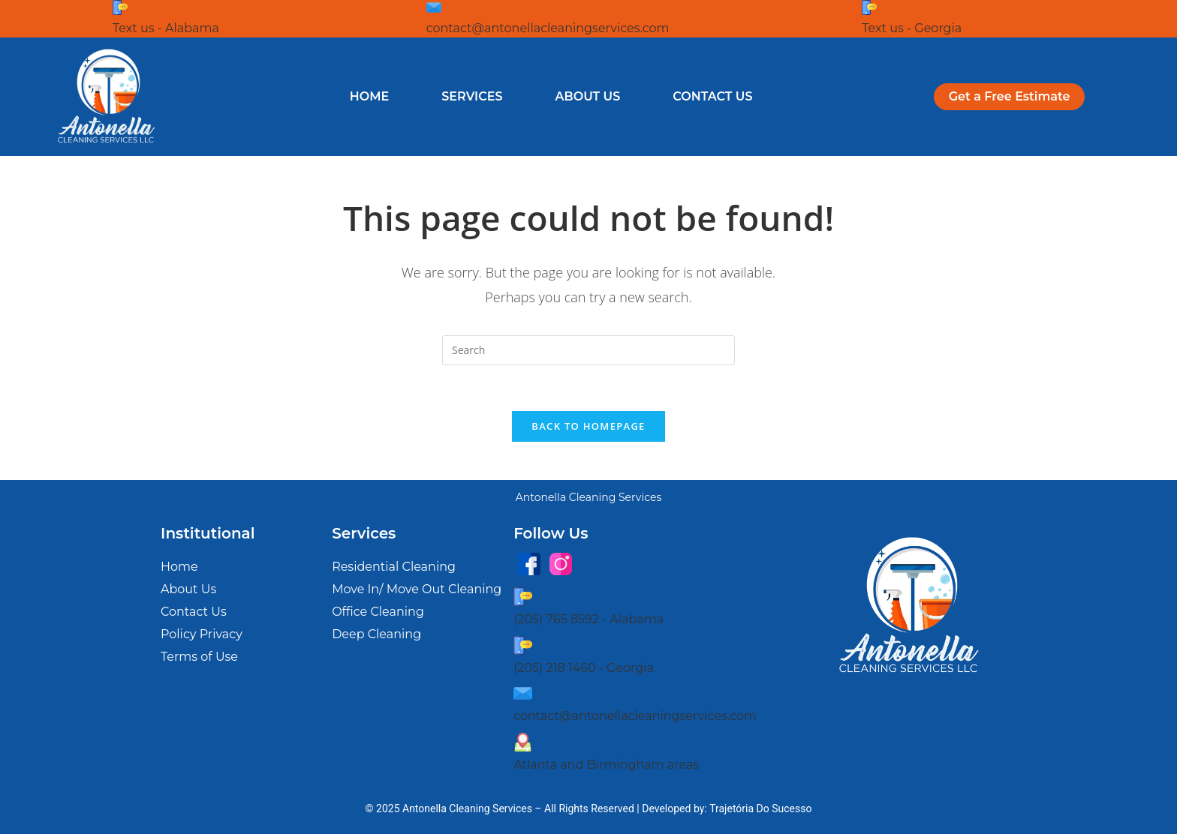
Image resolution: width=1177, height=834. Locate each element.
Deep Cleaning (376, 634)
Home (369, 96)
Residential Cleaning (394, 567)
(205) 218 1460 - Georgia (583, 668)
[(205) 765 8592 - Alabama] (522, 596)
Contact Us (712, 96)
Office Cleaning (378, 611)
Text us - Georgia (912, 28)
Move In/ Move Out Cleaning (416, 589)
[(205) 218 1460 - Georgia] (522, 645)
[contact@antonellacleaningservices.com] (433, 7)
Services (471, 96)
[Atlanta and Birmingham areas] (522, 742)
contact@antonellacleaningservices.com (548, 28)
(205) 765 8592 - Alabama (588, 619)
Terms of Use (199, 657)
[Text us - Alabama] (120, 7)
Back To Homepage (588, 426)
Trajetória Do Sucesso (760, 808)
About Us (588, 96)
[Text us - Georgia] (869, 7)
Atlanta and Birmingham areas (606, 765)
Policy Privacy (201, 634)
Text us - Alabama (166, 28)
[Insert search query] (588, 350)
